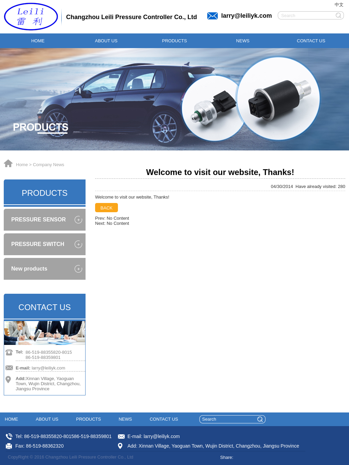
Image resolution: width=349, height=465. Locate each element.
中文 (339, 4)
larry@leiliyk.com (246, 15)
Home (22, 164)
